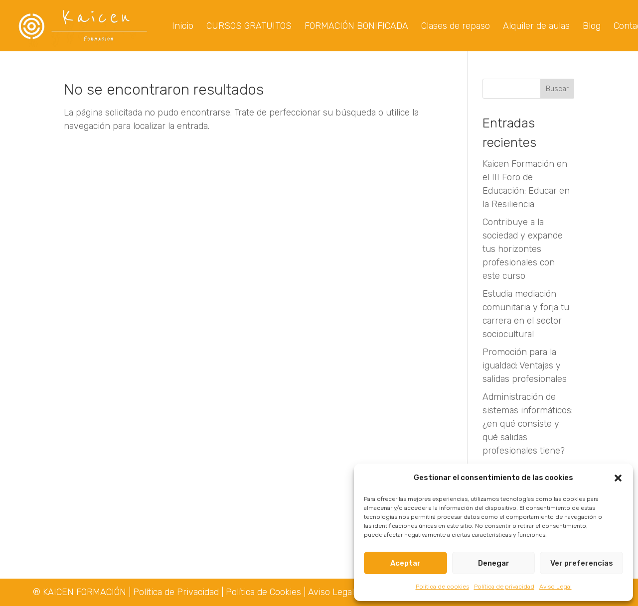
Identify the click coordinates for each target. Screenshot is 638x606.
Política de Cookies (263, 592)
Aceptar (405, 563)
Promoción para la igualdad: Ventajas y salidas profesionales (524, 366)
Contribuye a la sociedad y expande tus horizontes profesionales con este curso (522, 250)
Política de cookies (442, 586)
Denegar (493, 563)
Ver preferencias (581, 563)
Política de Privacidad (177, 592)
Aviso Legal (555, 586)
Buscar (557, 90)
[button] (618, 478)
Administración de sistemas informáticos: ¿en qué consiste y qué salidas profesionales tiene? (527, 424)
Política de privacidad (504, 586)
